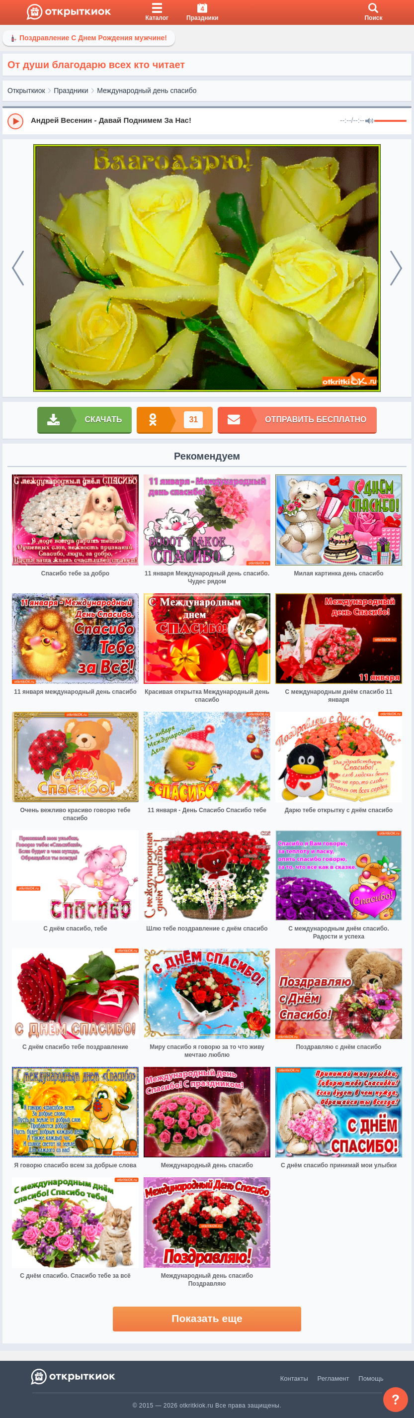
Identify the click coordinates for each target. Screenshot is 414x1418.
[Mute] (369, 121)
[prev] (18, 268)
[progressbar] (390, 121)
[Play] (15, 121)
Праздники (71, 91)
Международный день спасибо (146, 91)
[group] (207, 120)
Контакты (294, 1378)
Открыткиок (26, 91)
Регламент (333, 1378)
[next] (396, 268)
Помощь (370, 1378)
